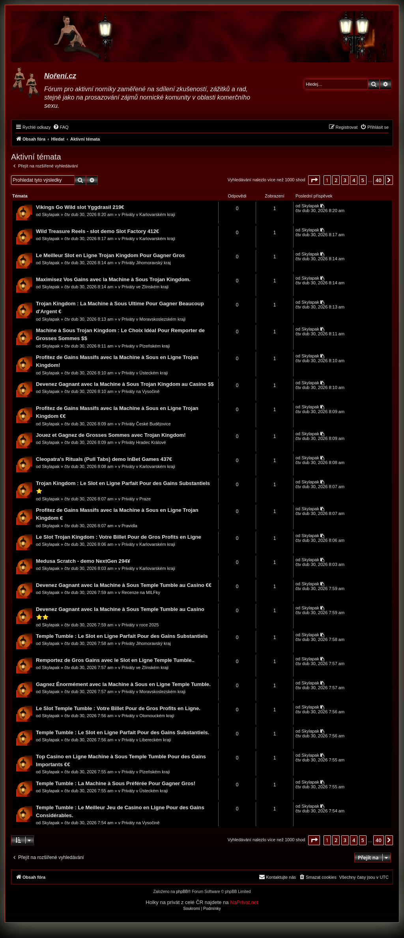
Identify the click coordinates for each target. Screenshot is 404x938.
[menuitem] (61, 127)
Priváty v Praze (136, 499)
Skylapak (51, 214)
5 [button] (362, 180)
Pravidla (130, 526)
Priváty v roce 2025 (140, 625)
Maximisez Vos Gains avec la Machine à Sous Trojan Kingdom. (113, 280)
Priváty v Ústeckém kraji (145, 373)
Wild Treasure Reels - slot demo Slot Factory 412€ (97, 232)
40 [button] (379, 180)
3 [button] (345, 180)
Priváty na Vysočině (141, 391)
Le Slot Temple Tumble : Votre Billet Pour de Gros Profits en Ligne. (118, 709)
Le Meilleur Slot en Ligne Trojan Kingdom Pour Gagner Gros (110, 256)
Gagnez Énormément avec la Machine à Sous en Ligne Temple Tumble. (123, 685)
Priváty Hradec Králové (144, 442)
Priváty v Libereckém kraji (146, 740)
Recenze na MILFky (141, 592)
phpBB (182, 892)
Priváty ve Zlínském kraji (145, 287)
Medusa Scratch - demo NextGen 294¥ (83, 561)
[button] (314, 180)
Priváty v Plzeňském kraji (146, 346)
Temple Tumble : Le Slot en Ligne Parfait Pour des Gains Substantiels (122, 636)
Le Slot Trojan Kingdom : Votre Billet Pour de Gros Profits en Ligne (119, 537)
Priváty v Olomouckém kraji (148, 716)
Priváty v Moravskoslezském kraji (154, 319)
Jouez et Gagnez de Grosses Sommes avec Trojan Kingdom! (111, 435)
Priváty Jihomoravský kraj (146, 263)
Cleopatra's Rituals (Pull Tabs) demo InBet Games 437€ (104, 459)
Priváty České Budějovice (146, 424)
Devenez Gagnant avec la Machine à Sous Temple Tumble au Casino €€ (124, 585)
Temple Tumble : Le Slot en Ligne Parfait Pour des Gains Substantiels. (122, 733)
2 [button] (336, 180)
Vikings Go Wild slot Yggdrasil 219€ (80, 208)
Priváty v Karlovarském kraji (149, 214)
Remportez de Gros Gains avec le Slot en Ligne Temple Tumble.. (115, 661)
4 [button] (353, 180)
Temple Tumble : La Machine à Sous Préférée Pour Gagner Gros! (116, 784)
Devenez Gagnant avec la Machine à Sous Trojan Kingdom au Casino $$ (125, 384)
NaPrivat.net (244, 903)
